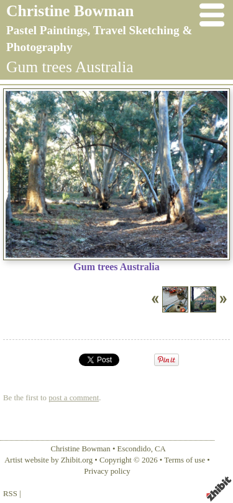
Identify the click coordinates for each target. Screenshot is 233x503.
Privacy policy (107, 471)
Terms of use (184, 460)
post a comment (73, 397)
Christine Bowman (70, 11)
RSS (10, 493)
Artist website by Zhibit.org (48, 460)
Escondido (134, 448)
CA (160, 448)
